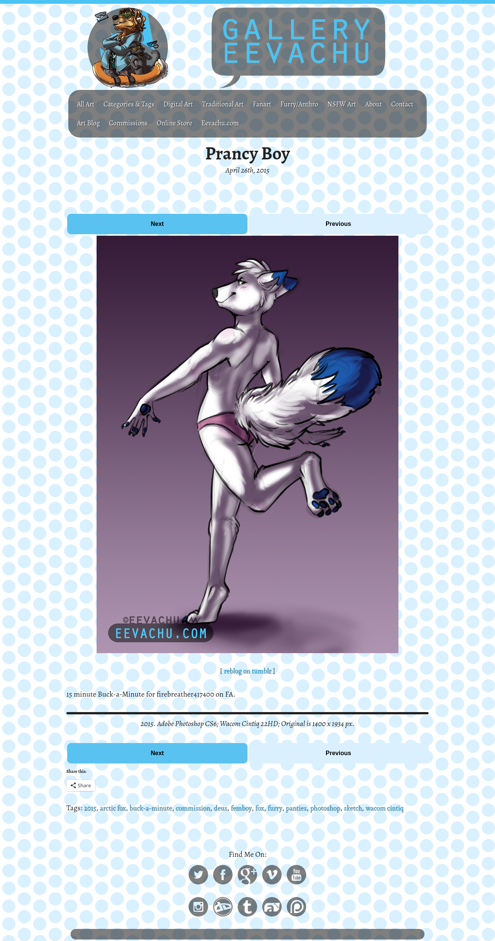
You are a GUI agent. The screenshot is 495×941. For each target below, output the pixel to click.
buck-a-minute (156, 808)
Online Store (214, 123)
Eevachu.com (263, 123)
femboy (252, 808)
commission (201, 808)
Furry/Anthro (314, 104)
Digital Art (185, 104)
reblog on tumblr (247, 671)
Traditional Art (233, 104)
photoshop (342, 808)
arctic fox (115, 808)
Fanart (275, 104)
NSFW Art (360, 104)
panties (311, 808)
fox (272, 808)
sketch (371, 808)
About (394, 104)
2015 (90, 808)
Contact (89, 123)
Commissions (165, 123)
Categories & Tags (133, 104)
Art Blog (122, 123)
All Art (86, 104)
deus (231, 808)
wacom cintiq (405, 808)
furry (288, 808)
